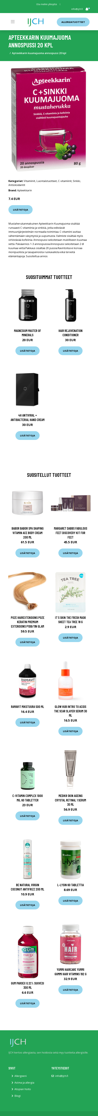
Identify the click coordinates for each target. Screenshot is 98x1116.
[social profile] (60, 4)
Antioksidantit (16, 185)
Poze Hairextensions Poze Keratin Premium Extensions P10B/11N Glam (27, 621)
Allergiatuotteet (73, 22)
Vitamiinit (29, 181)
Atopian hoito (22, 1089)
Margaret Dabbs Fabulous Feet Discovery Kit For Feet (70, 532)
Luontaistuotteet (46, 181)
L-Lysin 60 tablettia (70, 885)
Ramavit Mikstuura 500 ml (27, 707)
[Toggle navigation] (12, 22)
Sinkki (76, 181)
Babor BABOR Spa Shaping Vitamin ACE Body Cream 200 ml (28, 532)
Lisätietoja (20, 209)
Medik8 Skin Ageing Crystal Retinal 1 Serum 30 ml (70, 800)
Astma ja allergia (24, 1082)
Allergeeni (20, 1076)
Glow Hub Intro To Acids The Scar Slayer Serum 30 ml (70, 711)
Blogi (17, 1096)
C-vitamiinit (65, 181)
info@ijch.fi (77, 8)
